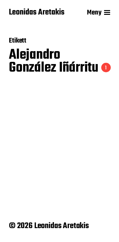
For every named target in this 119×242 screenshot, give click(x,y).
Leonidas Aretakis (36, 12)
